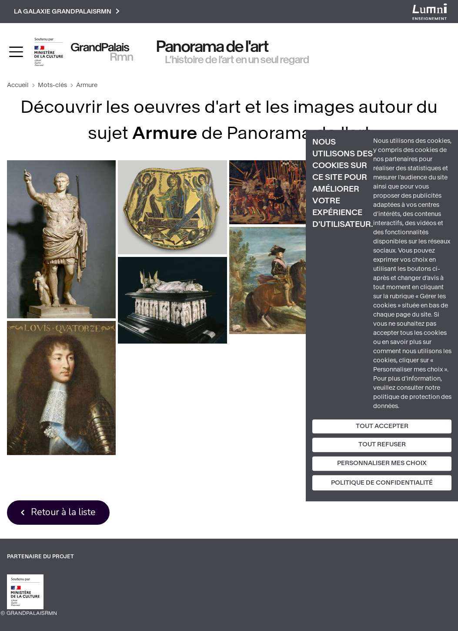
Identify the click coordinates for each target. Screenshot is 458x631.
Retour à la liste (63, 512)
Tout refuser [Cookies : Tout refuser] (382, 445)
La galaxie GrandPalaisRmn (67, 11)
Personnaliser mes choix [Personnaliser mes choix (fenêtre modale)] (382, 463)
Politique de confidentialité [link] (382, 482)
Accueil (18, 85)
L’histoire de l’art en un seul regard (237, 59)
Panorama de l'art (213, 46)
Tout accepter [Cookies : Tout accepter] (382, 426)
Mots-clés (52, 85)
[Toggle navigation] (16, 52)
